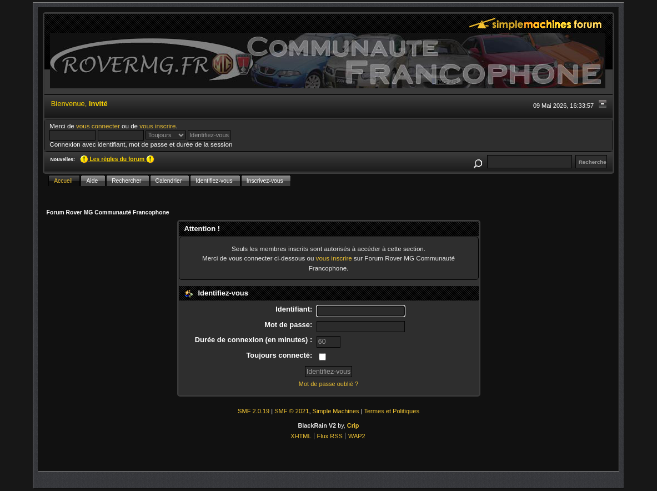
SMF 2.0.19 (253, 411)
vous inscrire (157, 125)
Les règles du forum (117, 159)
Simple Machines (336, 411)
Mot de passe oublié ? (328, 383)
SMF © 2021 (291, 411)
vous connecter (98, 125)
